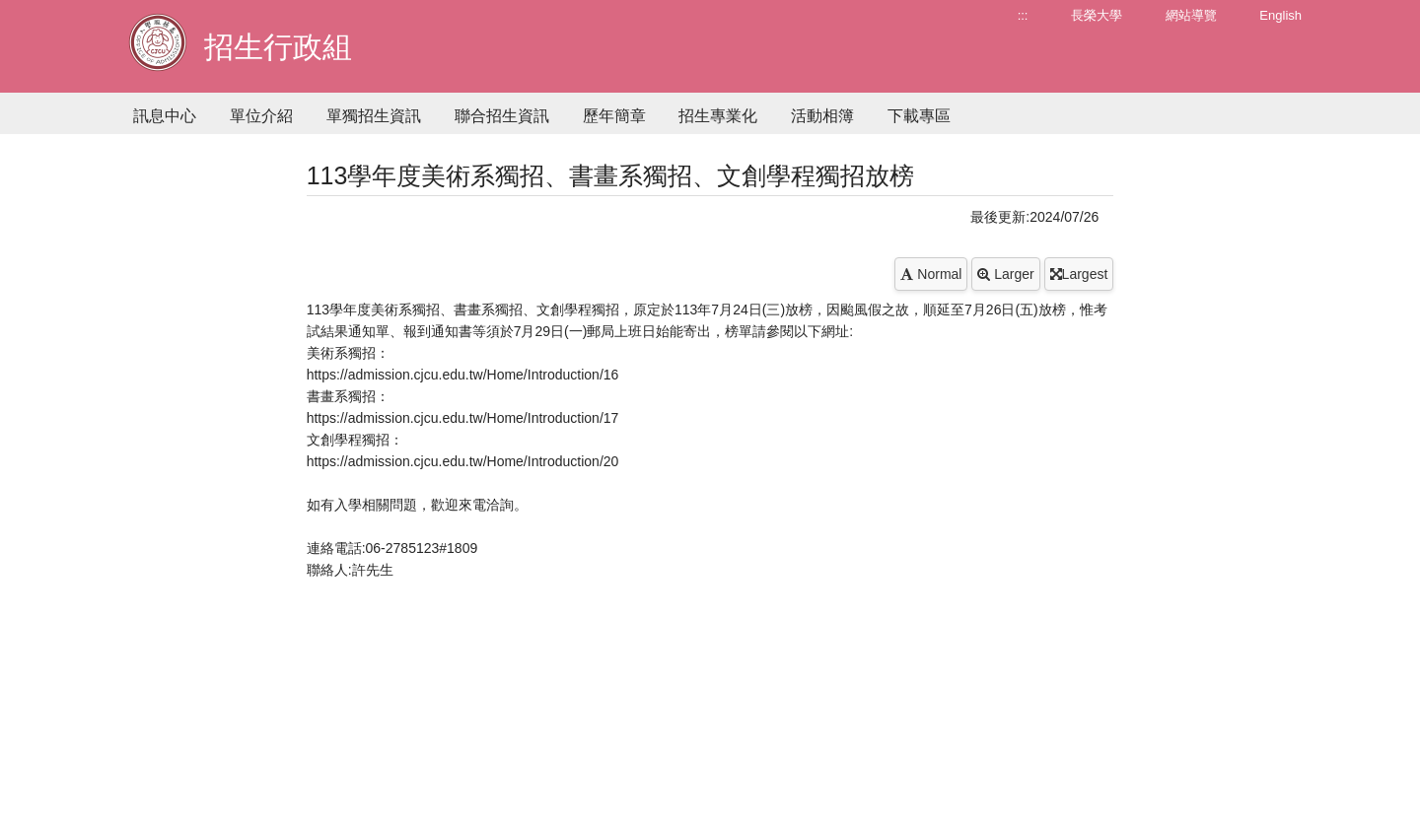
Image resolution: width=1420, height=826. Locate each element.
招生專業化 (717, 115)
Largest (1079, 274)
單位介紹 (261, 115)
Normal (930, 274)
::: (1023, 15)
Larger (1005, 274)
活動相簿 (822, 115)
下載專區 (919, 115)
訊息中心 (164, 115)
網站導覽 (1191, 15)
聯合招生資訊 (502, 115)
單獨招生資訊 (373, 115)
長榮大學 (1096, 15)
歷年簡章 (614, 115)
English (1280, 15)
